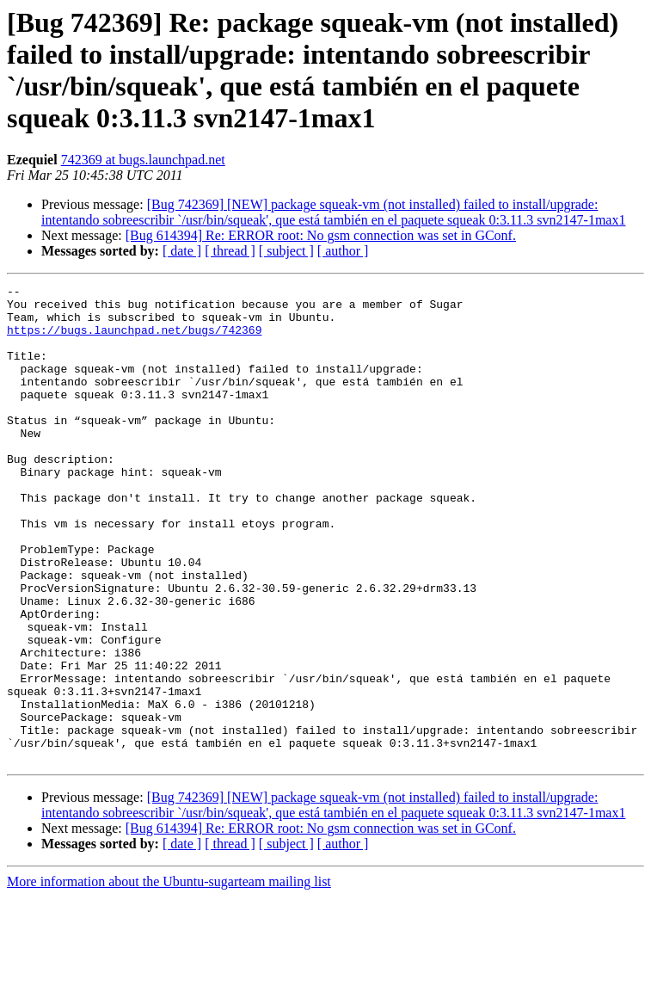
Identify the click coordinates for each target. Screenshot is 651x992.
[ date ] (182, 250)
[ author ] (343, 250)
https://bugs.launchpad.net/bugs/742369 (134, 340)
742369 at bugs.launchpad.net (143, 159)
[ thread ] (230, 250)
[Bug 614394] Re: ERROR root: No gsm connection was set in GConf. (321, 235)
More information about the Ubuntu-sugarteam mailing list (169, 977)
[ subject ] (286, 250)
